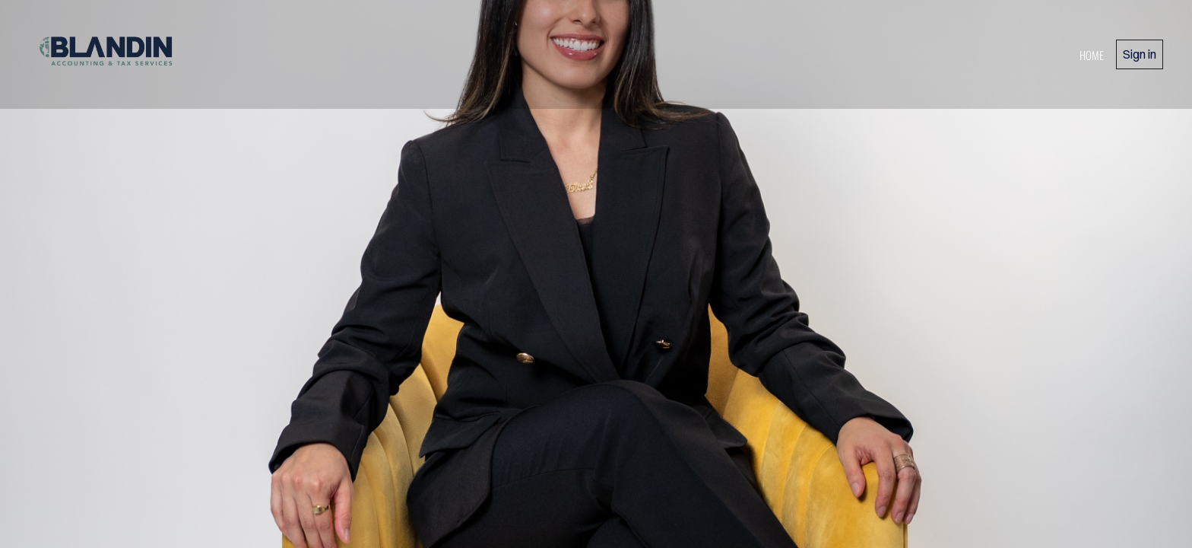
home (1091, 54)
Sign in (1139, 54)
